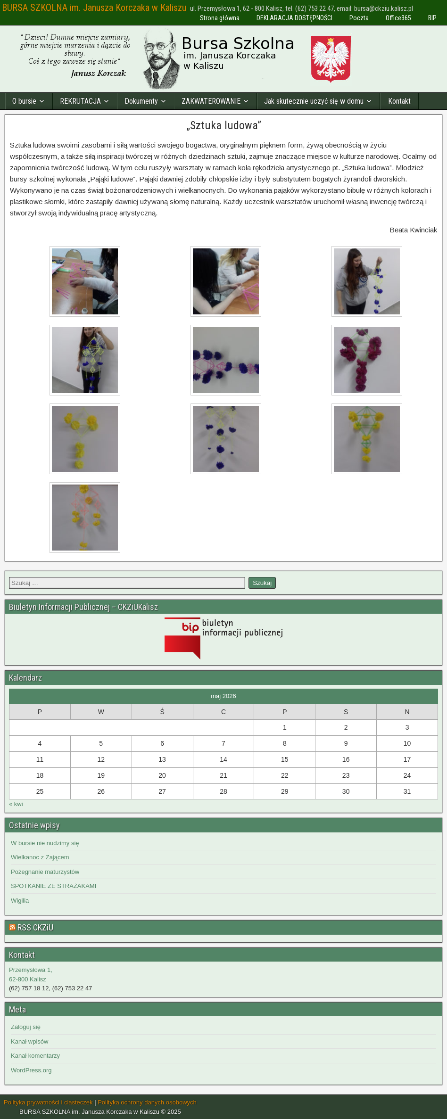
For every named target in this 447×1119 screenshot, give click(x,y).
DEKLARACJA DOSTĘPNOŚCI (294, 18)
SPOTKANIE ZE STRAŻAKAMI (53, 885)
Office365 (398, 18)
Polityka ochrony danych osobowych (147, 1102)
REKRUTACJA (80, 101)
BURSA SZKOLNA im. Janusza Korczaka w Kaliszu (94, 7)
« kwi (16, 803)
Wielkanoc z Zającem (40, 857)
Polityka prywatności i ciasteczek (48, 1102)
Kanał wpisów (30, 1041)
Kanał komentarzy (35, 1055)
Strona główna (220, 18)
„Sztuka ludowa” (223, 125)
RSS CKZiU (35, 927)
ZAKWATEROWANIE (211, 101)
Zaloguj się (26, 1026)
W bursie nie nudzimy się (45, 843)
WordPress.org (31, 1070)
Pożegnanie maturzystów (45, 871)
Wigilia (20, 900)
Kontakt (399, 101)
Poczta (359, 18)
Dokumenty (141, 101)
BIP (432, 18)
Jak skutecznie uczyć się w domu (314, 101)
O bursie (24, 101)
